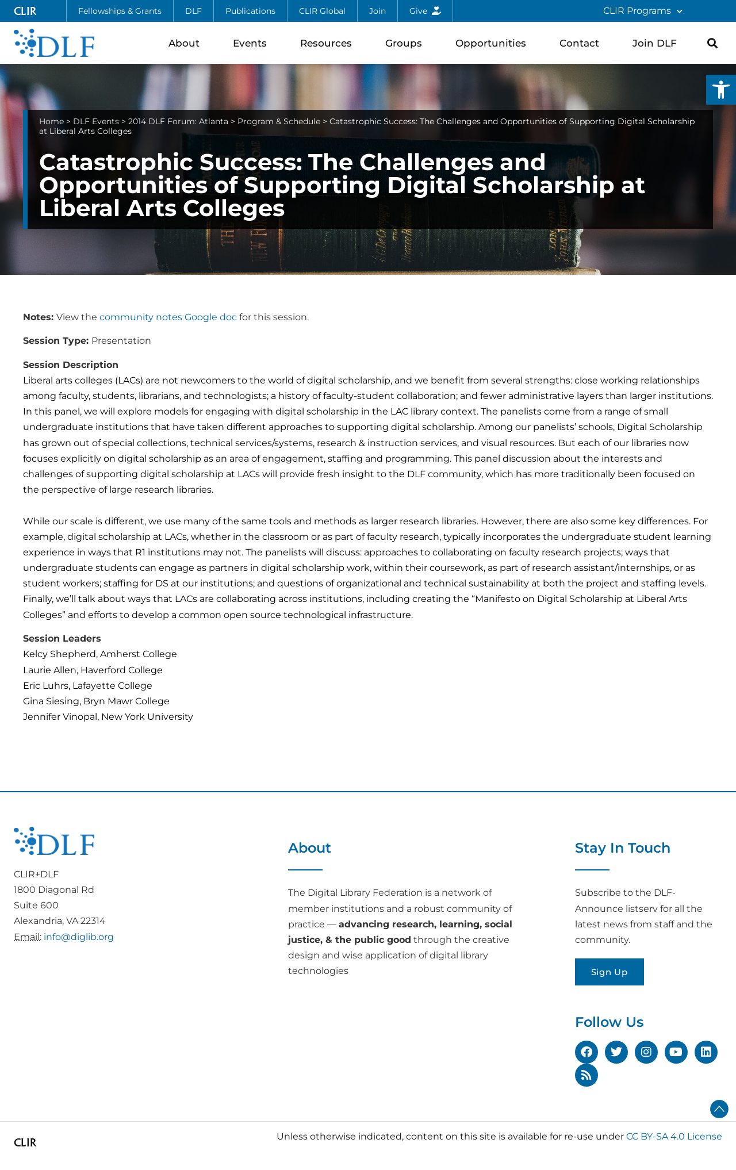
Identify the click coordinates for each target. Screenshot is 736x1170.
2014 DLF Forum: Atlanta (178, 121)
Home (51, 121)
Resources (329, 43)
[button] (721, 90)
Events (253, 43)
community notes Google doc (168, 317)
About (186, 43)
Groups (406, 43)
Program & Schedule (278, 121)
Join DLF (657, 43)
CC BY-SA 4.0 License (674, 1136)
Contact (582, 43)
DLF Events (96, 121)
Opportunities (493, 43)
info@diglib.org (79, 936)
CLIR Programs (643, 11)
